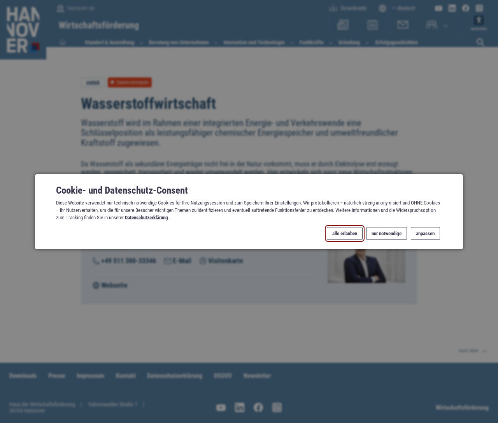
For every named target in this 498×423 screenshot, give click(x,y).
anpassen (425, 233)
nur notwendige (387, 233)
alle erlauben (344, 233)
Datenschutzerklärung (146, 217)
